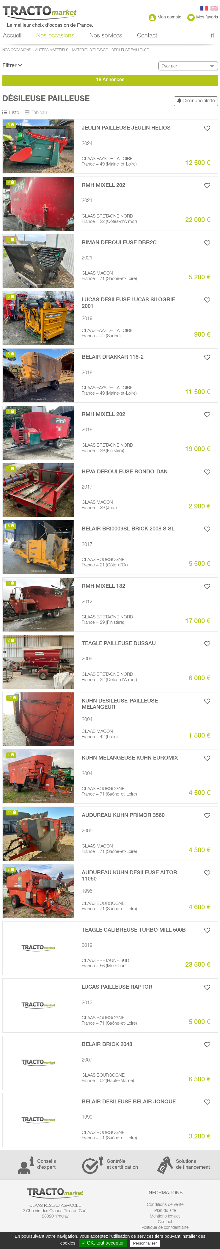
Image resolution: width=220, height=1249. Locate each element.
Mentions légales (165, 1217)
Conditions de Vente (165, 1205)
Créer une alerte (196, 101)
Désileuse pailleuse (130, 50)
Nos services (105, 36)
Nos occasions (55, 36)
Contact (147, 36)
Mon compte (165, 17)
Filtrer (12, 65)
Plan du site (165, 1211)
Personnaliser (145, 1243)
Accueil (12, 36)
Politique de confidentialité (165, 1228)
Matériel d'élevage (90, 50)
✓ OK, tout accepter (103, 1242)
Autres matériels (51, 50)
